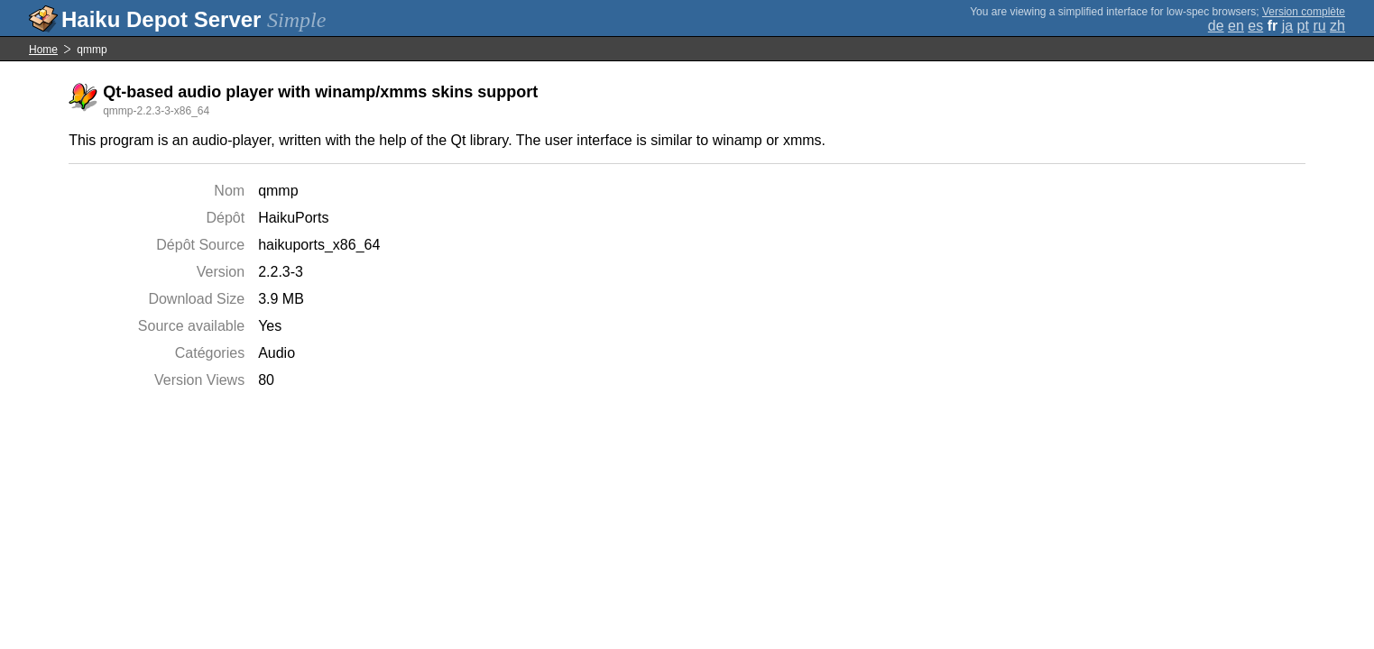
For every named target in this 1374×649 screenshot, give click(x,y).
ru (1319, 25)
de (1216, 25)
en (1236, 25)
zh (1337, 25)
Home (43, 49)
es (1255, 25)
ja (1287, 25)
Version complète (1303, 11)
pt (1303, 25)
